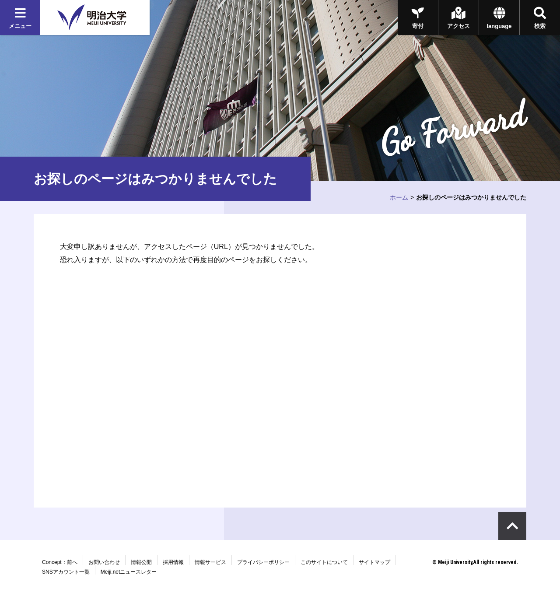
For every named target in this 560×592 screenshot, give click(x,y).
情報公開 (141, 562)
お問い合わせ (104, 562)
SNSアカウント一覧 (66, 571)
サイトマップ (374, 562)
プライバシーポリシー (263, 562)
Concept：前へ (59, 562)
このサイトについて (324, 562)
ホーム (399, 197)
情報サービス (210, 562)
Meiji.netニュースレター (129, 571)
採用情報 (173, 562)
